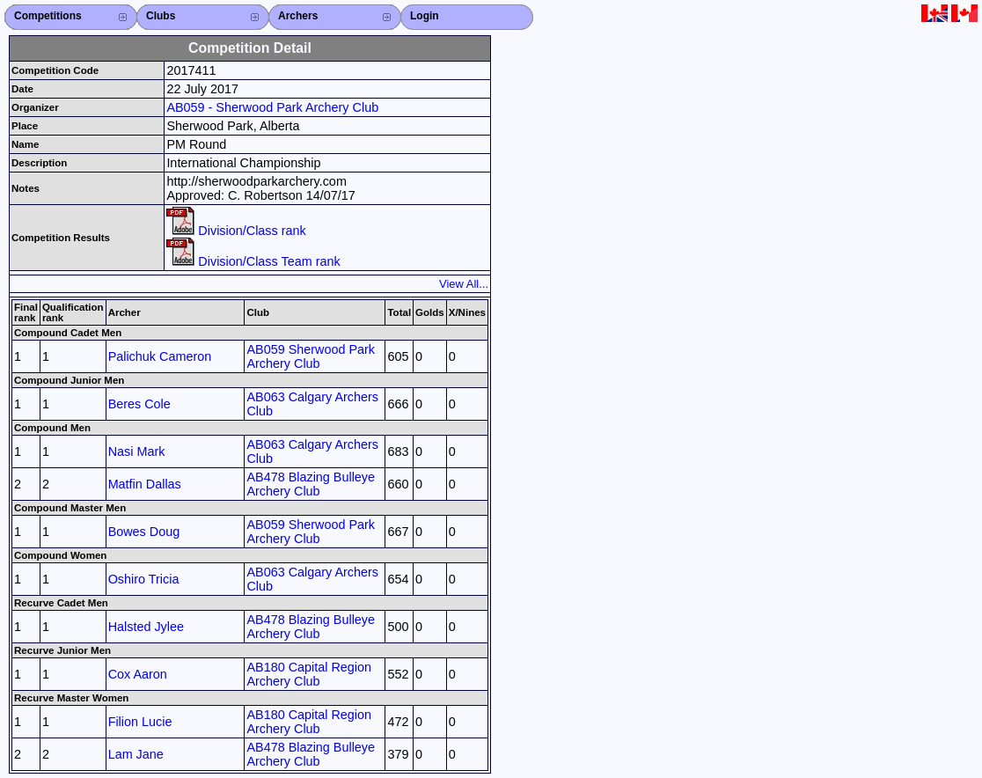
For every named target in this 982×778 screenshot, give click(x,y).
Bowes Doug (144, 532)
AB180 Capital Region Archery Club (308, 674)
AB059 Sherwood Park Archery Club (310, 356)
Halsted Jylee (146, 627)
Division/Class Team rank (253, 261)
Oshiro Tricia (144, 579)
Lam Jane (136, 754)
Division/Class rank (235, 231)
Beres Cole (139, 404)
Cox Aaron (137, 674)
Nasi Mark (136, 451)
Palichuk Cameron (160, 356)
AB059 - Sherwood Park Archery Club (272, 107)
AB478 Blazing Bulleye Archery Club (310, 484)
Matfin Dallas (144, 484)
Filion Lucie (140, 722)
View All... (463, 283)
